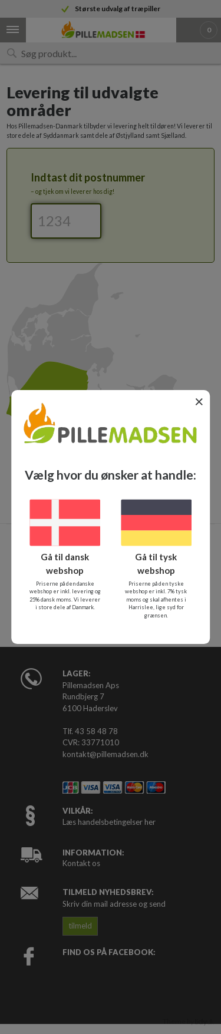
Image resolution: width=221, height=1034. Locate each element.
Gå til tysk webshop (156, 563)
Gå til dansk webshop (65, 563)
